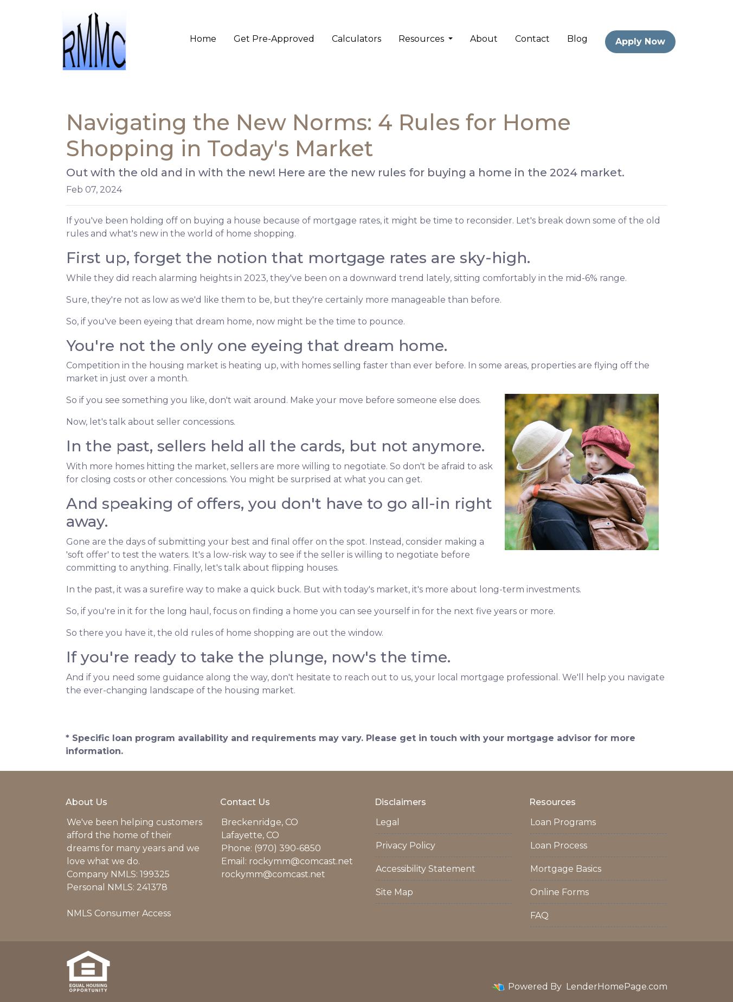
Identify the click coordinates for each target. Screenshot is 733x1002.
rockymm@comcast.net (301, 861)
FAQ (539, 915)
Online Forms (559, 892)
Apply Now (640, 41)
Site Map (394, 892)
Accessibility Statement (425, 869)
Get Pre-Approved (274, 39)
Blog (577, 39)
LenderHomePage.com (616, 986)
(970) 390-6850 (287, 848)
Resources (422, 39)
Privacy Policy (405, 845)
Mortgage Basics (565, 869)
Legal (388, 822)
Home (203, 39)
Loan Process (558, 845)
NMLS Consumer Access (119, 913)
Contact (532, 39)
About (484, 39)
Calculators (356, 39)
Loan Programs (563, 822)
